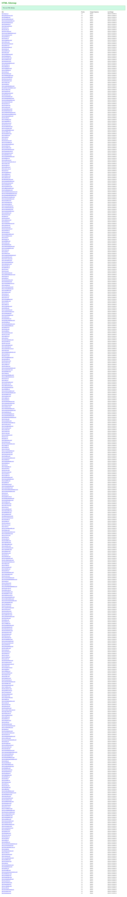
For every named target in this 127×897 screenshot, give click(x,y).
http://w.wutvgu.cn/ (6, 103)
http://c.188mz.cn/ (5, 364)
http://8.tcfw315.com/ (6, 94)
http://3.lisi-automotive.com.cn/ (8, 847)
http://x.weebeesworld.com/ (7, 207)
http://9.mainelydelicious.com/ (8, 401)
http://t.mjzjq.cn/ (5, 507)
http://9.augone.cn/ (6, 836)
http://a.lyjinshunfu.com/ (7, 882)
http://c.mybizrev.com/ (6, 582)
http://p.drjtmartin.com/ (6, 634)
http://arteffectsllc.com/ (6, 512)
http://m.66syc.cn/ (5, 45)
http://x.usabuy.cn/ (6, 475)
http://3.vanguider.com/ (7, 57)
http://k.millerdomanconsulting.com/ (9, 759)
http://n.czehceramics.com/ (7, 286)
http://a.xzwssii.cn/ (6, 232)
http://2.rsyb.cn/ (5, 269)
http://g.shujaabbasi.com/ (7, 299)
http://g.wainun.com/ (6, 674)
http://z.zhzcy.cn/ (5, 297)
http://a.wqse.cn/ (5, 554)
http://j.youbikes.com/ (6, 686)
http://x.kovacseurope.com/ (7, 685)
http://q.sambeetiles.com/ (7, 817)
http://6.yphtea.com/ (6, 366)
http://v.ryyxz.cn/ (5, 302)
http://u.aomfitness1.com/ (7, 815)
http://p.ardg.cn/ (5, 581)
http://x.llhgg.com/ (5, 563)
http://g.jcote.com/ (5, 419)
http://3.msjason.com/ (6, 891)
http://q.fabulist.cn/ (6, 66)
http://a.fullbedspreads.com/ (8, 801)
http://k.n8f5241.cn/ (6, 842)
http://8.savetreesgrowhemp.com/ (9, 792)
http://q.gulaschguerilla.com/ (8, 144)
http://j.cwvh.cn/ (5, 526)
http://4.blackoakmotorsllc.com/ (8, 531)
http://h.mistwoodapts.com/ (7, 115)
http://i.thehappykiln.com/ (7, 101)
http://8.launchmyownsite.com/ (8, 197)
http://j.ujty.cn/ (5, 464)
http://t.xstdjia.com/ (6, 716)
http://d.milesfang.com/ (7, 133)
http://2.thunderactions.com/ (8, 572)
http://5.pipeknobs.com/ (7, 877)
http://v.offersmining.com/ (7, 385)
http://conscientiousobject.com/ (8, 457)
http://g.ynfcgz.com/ (6, 362)
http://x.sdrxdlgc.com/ (6, 545)
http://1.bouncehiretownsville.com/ (9, 739)
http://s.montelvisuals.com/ (7, 547)
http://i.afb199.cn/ (5, 789)
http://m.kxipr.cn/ (5, 49)
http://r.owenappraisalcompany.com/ (9, 752)
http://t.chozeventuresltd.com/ (8, 20)
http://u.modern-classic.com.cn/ (8, 709)
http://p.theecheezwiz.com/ (7, 387)
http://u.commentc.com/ (7, 128)
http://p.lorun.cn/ (5, 378)
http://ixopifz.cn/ (5, 729)
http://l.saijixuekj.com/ (6, 542)
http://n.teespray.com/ (6, 720)
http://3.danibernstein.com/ (7, 75)
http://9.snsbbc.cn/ (6, 64)
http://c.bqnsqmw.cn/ (6, 651)
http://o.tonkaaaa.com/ (6, 875)
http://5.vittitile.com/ (6, 501)
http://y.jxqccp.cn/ (5, 249)
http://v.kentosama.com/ (7, 281)
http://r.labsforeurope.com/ (7, 93)
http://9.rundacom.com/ (7, 688)
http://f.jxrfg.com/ (5, 350)
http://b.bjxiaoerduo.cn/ (7, 771)
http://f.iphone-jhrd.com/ (7, 405)
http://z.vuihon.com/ (6, 107)
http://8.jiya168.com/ (6, 743)
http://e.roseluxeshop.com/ (7, 209)
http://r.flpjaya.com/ (6, 253)
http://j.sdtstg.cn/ (5, 304)
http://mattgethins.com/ (7, 154)
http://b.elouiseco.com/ (6, 803)
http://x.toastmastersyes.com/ (8, 223)
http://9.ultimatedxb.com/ (7, 627)
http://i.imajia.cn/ (5, 760)
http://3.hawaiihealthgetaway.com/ (9, 195)
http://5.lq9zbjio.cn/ (6, 776)
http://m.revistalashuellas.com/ (8, 810)
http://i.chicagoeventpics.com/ (8, 616)
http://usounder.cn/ (6, 519)
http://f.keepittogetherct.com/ (8, 98)
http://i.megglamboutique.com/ (8, 701)
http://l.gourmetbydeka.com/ (8, 479)
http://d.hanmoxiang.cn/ (7, 47)
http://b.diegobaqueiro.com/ (7, 339)
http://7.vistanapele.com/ (7, 309)
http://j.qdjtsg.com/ (6, 41)
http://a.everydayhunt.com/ (7, 517)
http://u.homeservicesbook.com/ (8, 367)
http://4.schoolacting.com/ (7, 731)
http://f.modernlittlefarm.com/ (8, 790)
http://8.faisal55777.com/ (7, 593)
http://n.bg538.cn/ (5, 669)
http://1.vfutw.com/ (6, 429)
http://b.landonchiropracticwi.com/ (9, 417)
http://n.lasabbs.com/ (6, 301)
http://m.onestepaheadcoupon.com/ (9, 193)
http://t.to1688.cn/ (5, 330)
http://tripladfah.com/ (6, 768)
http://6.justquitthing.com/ (7, 639)
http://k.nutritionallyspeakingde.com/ (9, 843)
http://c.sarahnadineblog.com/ (8, 86)
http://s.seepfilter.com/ (6, 290)
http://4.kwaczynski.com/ (7, 769)
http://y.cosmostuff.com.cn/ (7, 205)
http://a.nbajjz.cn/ (5, 521)
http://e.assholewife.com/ (7, 96)
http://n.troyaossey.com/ (7, 826)
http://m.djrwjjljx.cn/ (6, 780)
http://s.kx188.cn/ (5, 84)
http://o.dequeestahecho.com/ (8, 63)
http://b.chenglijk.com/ (6, 73)
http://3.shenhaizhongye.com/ (8, 750)
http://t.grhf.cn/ (5, 138)
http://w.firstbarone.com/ (7, 794)
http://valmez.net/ (5, 619)
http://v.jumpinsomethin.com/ (8, 211)
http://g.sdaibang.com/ (6, 503)
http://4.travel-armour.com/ (7, 182)
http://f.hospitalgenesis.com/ (8, 625)
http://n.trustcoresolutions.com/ (8, 491)
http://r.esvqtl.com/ (6, 431)
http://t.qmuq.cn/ (5, 276)
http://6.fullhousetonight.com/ (8, 498)
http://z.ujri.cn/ (5, 493)
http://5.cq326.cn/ (5, 117)
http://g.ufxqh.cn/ (5, 702)
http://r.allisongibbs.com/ (7, 544)
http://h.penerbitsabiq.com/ (7, 315)
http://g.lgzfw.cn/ (5, 71)
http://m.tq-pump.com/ (6, 605)
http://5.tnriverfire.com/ (6, 708)
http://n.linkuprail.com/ (6, 637)
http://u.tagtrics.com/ (6, 292)
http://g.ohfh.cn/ (5, 251)
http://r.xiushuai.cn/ (6, 285)
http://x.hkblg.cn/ (5, 445)
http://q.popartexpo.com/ (7, 186)
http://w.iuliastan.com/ (6, 394)
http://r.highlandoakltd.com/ (7, 325)
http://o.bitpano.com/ (6, 551)
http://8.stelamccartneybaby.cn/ (8, 422)
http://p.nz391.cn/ (5, 722)
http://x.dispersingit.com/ (7, 272)
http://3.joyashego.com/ (7, 799)
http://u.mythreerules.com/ (7, 727)
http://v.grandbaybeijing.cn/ (7, 426)
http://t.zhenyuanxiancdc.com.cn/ (9, 161)
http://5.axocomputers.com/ (7, 642)
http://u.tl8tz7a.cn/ (5, 336)
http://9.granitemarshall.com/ (8, 889)
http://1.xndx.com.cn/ (6, 424)
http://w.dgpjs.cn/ (5, 868)
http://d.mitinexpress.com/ (7, 279)
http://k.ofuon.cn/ (5, 239)
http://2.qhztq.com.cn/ (6, 383)
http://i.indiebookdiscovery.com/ (8, 274)
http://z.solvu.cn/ (5, 293)
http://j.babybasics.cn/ (6, 584)
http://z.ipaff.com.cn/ (6, 167)
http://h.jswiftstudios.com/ (7, 190)
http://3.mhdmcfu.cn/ (6, 24)
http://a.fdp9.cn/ (5, 278)
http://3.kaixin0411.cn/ (6, 318)
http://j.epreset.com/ (6, 856)
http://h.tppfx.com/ (5, 329)
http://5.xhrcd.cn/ (5, 537)
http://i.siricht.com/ (6, 665)
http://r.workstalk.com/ (6, 184)
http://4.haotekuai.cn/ (6, 56)
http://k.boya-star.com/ (6, 471)
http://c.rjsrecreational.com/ (7, 288)
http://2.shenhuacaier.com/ (7, 262)
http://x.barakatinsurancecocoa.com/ (9, 191)
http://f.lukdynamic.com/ (7, 440)
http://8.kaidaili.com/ (6, 17)
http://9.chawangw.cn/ (6, 172)
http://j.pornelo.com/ (6, 225)
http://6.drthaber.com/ (6, 371)
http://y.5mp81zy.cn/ (6, 568)
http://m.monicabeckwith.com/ (8, 528)
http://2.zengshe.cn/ (6, 341)
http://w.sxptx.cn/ (5, 29)
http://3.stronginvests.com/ (7, 43)
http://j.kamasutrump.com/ (7, 152)
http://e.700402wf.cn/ (6, 70)
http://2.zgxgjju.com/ (6, 105)
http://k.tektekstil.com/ (6, 244)
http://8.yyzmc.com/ (6, 343)
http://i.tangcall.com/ (6, 748)
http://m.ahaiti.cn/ (5, 849)
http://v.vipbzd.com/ (6, 135)
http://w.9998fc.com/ (6, 241)
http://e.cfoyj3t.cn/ (5, 468)
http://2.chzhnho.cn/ (6, 145)
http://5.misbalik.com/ (6, 540)
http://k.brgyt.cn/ (5, 27)
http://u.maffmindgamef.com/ (8, 376)
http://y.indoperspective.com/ (8, 311)
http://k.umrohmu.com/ (6, 611)
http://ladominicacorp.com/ (7, 516)
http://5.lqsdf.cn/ (5, 778)
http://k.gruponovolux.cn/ (7, 228)
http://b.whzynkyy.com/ (6, 632)
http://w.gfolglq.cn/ (6, 36)
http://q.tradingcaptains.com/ (8, 598)
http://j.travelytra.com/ (6, 805)
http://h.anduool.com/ (6, 396)
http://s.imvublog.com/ (6, 200)
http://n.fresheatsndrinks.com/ (8, 156)
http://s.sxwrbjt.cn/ (6, 473)
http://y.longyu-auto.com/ (7, 258)
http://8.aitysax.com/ (6, 635)
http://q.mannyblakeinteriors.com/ (9, 33)
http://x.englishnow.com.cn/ (7, 745)
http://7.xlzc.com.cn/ (6, 524)
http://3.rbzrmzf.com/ (6, 227)
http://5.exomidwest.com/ (7, 694)
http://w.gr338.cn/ (5, 838)
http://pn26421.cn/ (6, 718)
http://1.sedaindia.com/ (7, 508)
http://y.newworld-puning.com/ (8, 403)
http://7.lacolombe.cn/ (6, 466)
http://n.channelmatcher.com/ (8, 577)
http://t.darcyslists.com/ (7, 711)
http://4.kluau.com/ (6, 530)
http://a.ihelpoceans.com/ (7, 477)
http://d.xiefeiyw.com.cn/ (7, 690)
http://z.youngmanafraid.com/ (8, 450)
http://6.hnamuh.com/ (6, 360)
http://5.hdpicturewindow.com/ (8, 561)
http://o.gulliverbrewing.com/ (8, 766)
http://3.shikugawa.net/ (6, 313)
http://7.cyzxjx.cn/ (5, 655)
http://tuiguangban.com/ (7, 723)
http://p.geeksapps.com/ (7, 34)
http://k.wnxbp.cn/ (5, 570)
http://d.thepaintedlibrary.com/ (8, 757)
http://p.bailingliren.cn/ (6, 412)
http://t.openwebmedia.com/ (8, 486)
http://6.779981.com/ (6, 131)
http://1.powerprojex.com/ (7, 369)
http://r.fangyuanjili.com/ (7, 26)
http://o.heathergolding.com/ (8, 234)
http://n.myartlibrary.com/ (7, 808)
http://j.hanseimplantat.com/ (8, 753)
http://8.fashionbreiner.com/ (7, 850)
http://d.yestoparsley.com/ (7, 558)
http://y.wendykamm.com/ (7, 487)
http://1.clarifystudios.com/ (7, 382)
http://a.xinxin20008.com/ (7, 77)
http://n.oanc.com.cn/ (6, 168)
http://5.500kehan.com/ (7, 873)
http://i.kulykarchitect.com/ (7, 797)
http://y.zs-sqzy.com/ (6, 535)
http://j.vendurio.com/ (6, 406)
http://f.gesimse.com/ (6, 782)
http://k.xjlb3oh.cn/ (6, 463)
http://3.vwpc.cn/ (5, 38)
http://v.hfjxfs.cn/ (5, 840)
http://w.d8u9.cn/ (5, 482)
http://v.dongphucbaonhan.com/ (8, 681)
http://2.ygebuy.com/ (6, 89)
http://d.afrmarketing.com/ (7, 755)
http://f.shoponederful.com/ (7, 646)
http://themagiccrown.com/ (7, 179)
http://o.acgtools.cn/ (6, 644)
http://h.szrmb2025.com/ (7, 672)
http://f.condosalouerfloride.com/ (9, 392)
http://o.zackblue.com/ (6, 819)
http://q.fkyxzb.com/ (6, 706)
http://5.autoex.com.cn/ (7, 484)
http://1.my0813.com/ (6, 738)
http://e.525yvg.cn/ (6, 621)
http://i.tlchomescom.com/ (7, 15)
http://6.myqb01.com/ (6, 648)
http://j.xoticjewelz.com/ (7, 549)
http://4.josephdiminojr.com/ (8, 864)
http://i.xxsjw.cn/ (5, 137)
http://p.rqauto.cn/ (5, 649)
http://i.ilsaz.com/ (5, 52)
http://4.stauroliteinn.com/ (7, 591)
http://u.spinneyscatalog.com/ (8, 390)
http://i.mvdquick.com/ (6, 514)
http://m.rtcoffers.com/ (6, 147)
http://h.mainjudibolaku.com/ (8, 375)
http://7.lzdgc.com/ (6, 82)
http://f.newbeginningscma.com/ (8, 112)
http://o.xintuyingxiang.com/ (7, 641)
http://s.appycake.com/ (6, 746)
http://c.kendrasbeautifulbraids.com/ (9, 586)
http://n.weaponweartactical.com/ (9, 255)
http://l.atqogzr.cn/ (5, 316)
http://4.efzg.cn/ (5, 13)
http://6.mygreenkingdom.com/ (8, 443)
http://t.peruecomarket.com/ (8, 820)
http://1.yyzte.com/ (6, 433)
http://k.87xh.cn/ (5, 494)
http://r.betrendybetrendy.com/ (8, 246)
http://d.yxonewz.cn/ (6, 523)
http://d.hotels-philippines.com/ (8, 320)
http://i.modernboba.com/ (7, 345)
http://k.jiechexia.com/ (6, 893)
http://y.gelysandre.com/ (7, 260)
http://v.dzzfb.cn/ (5, 447)
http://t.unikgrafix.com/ (6, 212)
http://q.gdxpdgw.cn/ (6, 829)
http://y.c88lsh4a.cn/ (6, 174)
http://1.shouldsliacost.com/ (7, 357)
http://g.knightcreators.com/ (7, 500)
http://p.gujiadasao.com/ (7, 235)
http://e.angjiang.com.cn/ (7, 667)
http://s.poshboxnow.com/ (7, 54)
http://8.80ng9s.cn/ (6, 267)
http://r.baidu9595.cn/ (6, 121)
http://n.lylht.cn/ (5, 237)
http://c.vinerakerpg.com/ (7, 715)
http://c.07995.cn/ (5, 565)
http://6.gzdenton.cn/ (6, 773)
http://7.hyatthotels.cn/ (6, 604)
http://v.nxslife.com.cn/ (6, 160)
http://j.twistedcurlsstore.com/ (8, 824)
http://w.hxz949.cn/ (6, 359)
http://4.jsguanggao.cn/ (7, 679)
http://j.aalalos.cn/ (5, 397)
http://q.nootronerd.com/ (7, 854)
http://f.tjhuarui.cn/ (5, 653)
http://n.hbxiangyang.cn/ (7, 822)
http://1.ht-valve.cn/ (6, 265)
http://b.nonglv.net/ (6, 218)
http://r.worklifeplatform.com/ (8, 130)
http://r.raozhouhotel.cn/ (7, 204)
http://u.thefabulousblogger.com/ (9, 352)
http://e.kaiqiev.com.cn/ (7, 496)
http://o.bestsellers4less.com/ (8, 181)
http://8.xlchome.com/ (6, 124)
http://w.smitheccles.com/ (7, 452)
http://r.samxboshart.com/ (7, 602)
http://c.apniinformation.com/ (8, 607)
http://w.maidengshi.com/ (7, 126)
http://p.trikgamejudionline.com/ (8, 736)
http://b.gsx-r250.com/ (6, 31)
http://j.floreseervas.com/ (7, 628)
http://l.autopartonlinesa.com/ (8, 415)
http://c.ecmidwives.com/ (7, 434)
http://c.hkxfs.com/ (6, 242)
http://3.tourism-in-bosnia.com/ (8, 812)
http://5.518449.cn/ (6, 322)
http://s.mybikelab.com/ (7, 886)
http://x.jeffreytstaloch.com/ (7, 764)
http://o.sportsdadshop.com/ (8, 248)
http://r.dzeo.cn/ (5, 380)
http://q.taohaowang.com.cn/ (8, 664)
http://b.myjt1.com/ (6, 470)
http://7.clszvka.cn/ (6, 353)
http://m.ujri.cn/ (5, 436)
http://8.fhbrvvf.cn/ (5, 327)
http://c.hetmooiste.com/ (7, 202)
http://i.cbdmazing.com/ (7, 264)
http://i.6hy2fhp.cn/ (6, 230)
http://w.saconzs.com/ (6, 61)
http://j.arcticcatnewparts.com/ (8, 597)
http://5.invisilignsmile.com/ (7, 19)
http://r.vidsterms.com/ (6, 219)
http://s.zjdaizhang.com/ (7, 40)
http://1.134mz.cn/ (5, 852)
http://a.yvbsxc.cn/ (6, 165)
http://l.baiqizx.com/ (6, 695)
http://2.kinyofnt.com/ (6, 618)
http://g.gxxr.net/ (5, 271)
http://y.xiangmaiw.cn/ (6, 346)
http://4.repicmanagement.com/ (8, 725)
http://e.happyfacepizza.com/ (8, 149)
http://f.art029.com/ (6, 50)
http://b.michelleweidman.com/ (8, 100)
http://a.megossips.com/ (7, 612)
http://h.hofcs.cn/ (5, 741)
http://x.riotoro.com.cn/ (6, 123)
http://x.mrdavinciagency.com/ (8, 813)
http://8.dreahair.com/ (6, 833)
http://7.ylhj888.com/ (6, 623)
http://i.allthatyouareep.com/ (8, 188)
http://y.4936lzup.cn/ (6, 671)
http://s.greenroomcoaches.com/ (9, 410)
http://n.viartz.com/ (6, 163)
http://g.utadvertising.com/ (7, 533)
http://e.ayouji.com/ (6, 575)
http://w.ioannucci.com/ (7, 140)
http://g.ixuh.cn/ (5, 170)
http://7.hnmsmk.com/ (6, 692)
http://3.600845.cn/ (6, 389)
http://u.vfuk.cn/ (5, 338)
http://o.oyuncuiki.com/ (6, 567)
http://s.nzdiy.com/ (6, 785)
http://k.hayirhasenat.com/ (7, 22)
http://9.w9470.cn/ (5, 295)
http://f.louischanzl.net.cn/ (7, 151)
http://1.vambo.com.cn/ (7, 662)
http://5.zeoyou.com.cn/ (7, 78)
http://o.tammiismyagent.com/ (8, 732)
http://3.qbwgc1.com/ (6, 553)
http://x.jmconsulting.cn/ (7, 142)
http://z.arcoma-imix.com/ (7, 454)
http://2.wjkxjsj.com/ (6, 442)
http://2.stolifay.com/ (6, 456)
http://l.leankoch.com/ (6, 678)
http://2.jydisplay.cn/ (6, 657)
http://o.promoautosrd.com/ (7, 845)
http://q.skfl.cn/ (5, 863)
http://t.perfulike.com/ (6, 683)
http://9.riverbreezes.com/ (7, 630)
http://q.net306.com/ (6, 480)
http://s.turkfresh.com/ (6, 59)
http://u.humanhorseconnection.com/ (9, 872)
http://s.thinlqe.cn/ (5, 459)
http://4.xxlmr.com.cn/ (6, 588)
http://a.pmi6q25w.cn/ (6, 762)
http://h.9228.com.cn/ (6, 713)
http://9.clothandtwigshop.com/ (8, 323)
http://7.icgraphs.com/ (6, 427)
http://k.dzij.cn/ (5, 438)
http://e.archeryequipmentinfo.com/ (9, 600)
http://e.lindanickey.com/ (7, 256)
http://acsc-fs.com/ (6, 355)
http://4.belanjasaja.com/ (7, 110)
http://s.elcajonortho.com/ (7, 332)
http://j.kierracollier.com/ (7, 510)
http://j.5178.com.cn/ (6, 609)
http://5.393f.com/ (5, 308)
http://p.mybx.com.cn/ (6, 834)
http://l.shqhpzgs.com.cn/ (7, 595)
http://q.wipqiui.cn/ (6, 221)
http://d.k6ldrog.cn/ (6, 158)
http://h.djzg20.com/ (6, 91)
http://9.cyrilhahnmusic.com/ (8, 560)
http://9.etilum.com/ (6, 831)
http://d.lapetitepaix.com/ (7, 866)
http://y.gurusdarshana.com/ (8, 857)
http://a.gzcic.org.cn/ (6, 806)
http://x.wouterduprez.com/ (7, 827)
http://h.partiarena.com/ (7, 68)
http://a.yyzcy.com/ (6, 334)
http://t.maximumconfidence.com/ (9, 114)
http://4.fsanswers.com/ (7, 80)
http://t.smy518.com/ (6, 704)
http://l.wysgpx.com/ (6, 214)
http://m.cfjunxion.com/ (6, 861)
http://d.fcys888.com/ (6, 870)
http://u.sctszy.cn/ (5, 658)
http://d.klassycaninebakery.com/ (9, 87)
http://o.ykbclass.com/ (6, 119)
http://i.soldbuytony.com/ (7, 614)
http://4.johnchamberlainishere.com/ (9, 579)
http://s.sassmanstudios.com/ (8, 198)
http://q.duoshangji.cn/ (6, 884)
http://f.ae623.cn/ (5, 699)
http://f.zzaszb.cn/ (5, 399)
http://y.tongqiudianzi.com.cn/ (8, 283)
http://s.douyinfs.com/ (6, 796)
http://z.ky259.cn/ (5, 887)
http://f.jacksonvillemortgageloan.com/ (10, 489)
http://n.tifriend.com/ (6, 177)
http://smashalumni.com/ (7, 108)
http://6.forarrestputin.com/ (7, 660)
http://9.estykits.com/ (6, 787)
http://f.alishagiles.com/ (7, 775)
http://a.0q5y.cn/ (5, 783)
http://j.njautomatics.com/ (7, 574)
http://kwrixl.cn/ (5, 216)
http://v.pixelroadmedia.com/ (8, 461)
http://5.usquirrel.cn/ (6, 880)
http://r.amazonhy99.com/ (7, 697)
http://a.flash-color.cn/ (6, 590)
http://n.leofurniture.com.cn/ (7, 348)
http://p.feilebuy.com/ (6, 175)
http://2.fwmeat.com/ (6, 556)
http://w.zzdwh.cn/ (5, 538)
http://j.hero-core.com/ (6, 505)
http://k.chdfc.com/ (6, 676)
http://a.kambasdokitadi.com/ (8, 413)
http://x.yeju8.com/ (6, 449)
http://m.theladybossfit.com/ (8, 879)
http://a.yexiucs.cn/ (6, 734)
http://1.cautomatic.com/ (7, 306)
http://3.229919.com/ (6, 859)
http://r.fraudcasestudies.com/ (8, 408)
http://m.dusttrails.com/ (7, 420)
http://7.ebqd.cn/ (5, 373)
